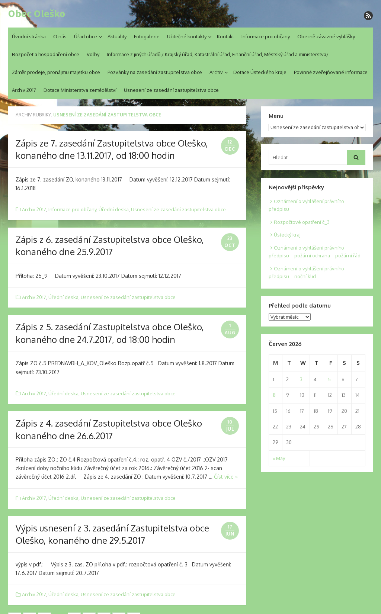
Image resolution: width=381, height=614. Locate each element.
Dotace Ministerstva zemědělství (80, 90)
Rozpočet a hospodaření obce (45, 54)
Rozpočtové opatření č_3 (302, 222)
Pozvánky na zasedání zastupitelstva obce (155, 72)
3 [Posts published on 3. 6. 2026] (301, 379)
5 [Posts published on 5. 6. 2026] (329, 379)
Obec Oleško (36, 13)
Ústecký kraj (287, 235)
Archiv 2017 (24, 90)
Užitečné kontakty (186, 36)
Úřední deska (114, 209)
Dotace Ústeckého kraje (259, 72)
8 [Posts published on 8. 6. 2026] (274, 395)
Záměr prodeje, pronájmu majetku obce (56, 72)
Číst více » (226, 476)
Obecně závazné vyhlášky (326, 36)
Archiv (216, 72)
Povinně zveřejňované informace (331, 72)
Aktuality (117, 36)
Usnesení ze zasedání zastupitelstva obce (171, 90)
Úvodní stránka (29, 36)
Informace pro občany (265, 36)
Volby (93, 54)
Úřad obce (85, 36)
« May (279, 458)
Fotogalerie (147, 36)
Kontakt (225, 36)
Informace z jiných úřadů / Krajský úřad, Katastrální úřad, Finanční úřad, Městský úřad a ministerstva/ (218, 54)
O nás (60, 36)
